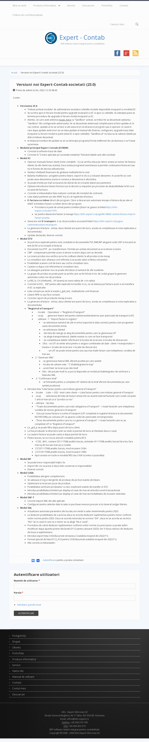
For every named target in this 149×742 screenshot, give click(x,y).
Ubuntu (16, 647)
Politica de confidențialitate (28, 15)
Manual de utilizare (23, 676)
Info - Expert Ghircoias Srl (75, 712)
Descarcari (88, 5)
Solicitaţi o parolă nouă (29, 604)
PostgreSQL (19, 635)
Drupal (16, 641)
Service (71, 5)
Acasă (14, 72)
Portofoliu (107, 5)
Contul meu (19, 688)
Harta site (18, 671)
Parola (18, 592)
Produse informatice (44, 5)
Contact (124, 5)
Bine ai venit (19, 5)
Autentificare (49, 560)
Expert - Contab (82, 37)
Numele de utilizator (27, 580)
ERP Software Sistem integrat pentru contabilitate (74, 729)
